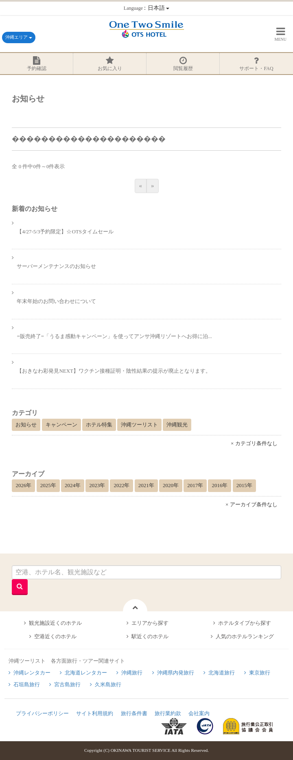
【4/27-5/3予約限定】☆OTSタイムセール (65, 231)
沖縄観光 (177, 425)
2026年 (23, 485)
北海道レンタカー (86, 673)
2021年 (146, 485)
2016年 (219, 485)
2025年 (48, 485)
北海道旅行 (221, 673)
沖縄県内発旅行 (175, 673)
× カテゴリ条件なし (254, 443)
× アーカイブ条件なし (251, 504)
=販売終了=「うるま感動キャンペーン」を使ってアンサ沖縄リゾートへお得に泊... (114, 336)
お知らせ (26, 425)
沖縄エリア (18, 37)
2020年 (171, 485)
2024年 (73, 485)
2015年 (244, 485)
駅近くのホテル (149, 636)
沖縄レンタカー (31, 673)
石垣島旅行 (26, 684)
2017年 (195, 485)
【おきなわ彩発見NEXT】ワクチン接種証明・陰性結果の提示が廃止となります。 (114, 371)
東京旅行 (259, 673)
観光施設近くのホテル (55, 623)
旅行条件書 (134, 713)
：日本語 (146, 8)
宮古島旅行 (67, 684)
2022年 (121, 485)
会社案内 (199, 713)
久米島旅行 (108, 684)
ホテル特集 (99, 425)
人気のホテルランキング (245, 636)
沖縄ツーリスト (139, 425)
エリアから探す (149, 623)
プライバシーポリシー (42, 713)
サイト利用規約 (94, 713)
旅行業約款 (168, 713)
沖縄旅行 (131, 673)
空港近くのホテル (55, 636)
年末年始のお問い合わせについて (56, 301)
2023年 (97, 485)
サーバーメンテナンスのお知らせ (56, 266)
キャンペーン (61, 425)
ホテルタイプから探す (244, 623)
